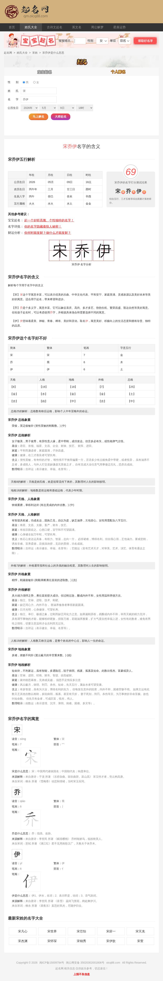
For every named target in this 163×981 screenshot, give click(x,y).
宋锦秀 (81, 941)
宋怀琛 (52, 941)
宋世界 (52, 931)
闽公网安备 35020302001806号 (85, 962)
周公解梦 (97, 27)
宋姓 (35, 52)
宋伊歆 (111, 941)
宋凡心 (22, 931)
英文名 (76, 27)
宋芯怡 (81, 931)
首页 (12, 27)
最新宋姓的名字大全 (25, 918)
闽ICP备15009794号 (51, 962)
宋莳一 (111, 931)
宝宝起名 (44, 71)
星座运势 (119, 27)
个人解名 (118, 71)
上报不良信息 (81, 974)
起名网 (8, 52)
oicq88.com (113, 962)
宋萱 (140, 941)
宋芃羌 (140, 931)
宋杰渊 (22, 941)
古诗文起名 (54, 27)
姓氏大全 (31, 27)
